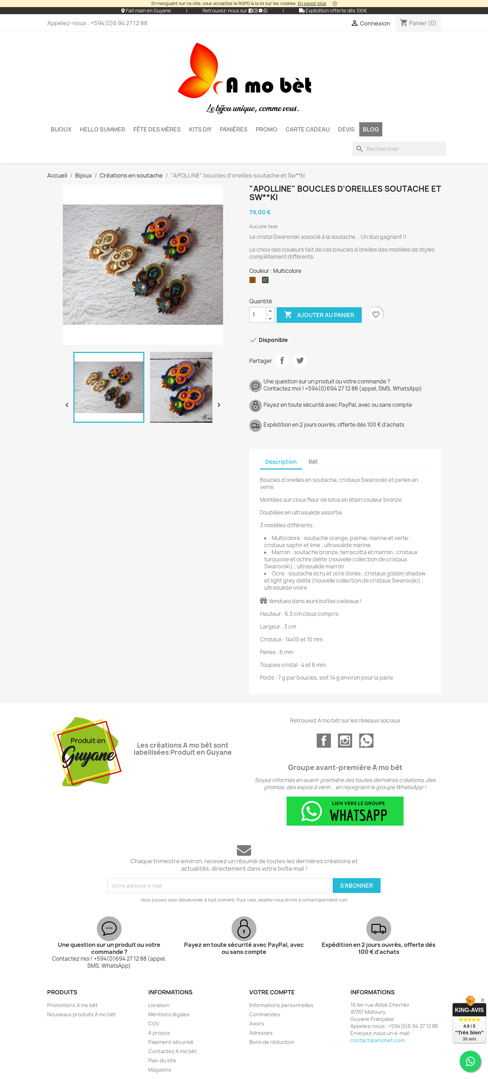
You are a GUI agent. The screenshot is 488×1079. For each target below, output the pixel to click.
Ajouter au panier (319, 315)
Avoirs (256, 1023)
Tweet (300, 360)
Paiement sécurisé (171, 1042)
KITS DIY (200, 129)
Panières (234, 129)
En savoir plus (312, 3)
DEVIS (346, 129)
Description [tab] (281, 462)
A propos (159, 1032)
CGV (153, 1023)
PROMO (266, 129)
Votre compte (272, 992)
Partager (282, 360)
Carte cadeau (307, 129)
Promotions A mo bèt (72, 1005)
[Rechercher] (399, 149)
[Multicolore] (266, 282)
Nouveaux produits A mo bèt (81, 1014)
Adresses (261, 1032)
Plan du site (162, 1060)
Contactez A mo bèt (172, 1051)
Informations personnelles (281, 1005)
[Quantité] (257, 315)
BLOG (371, 129)
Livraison (159, 1005)
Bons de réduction (271, 1042)
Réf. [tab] (313, 462)
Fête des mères (157, 129)
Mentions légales (169, 1014)
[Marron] (254, 282)
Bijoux (61, 129)
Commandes (264, 1014)
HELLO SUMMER (102, 129)
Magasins (159, 1069)
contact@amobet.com (377, 1040)
